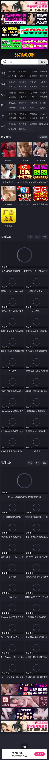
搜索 (43, 61)
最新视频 (6, 237)
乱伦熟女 (33, 97)
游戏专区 (43, 71)
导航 (3, 126)
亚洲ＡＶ (12, 82)
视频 (3, 83)
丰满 (30, 462)
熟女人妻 (12, 86)
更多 (45, 237)
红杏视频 (12, 128)
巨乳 (37, 237)
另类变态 (43, 97)
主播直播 (33, 86)
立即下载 (39, 754)
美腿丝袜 (12, 107)
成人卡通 (33, 92)
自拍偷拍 (22, 82)
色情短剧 (22, 128)
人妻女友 (33, 113)
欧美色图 (33, 103)
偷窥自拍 (12, 103)
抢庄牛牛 (43, 76)
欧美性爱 (43, 92)
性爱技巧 (43, 118)
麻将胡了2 (12, 76)
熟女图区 (33, 107)
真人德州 (22, 71)
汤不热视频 (43, 124)
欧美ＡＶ (33, 82)
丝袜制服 (22, 86)
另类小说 (22, 118)
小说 (3, 115)
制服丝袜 (12, 97)
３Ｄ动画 (43, 82)
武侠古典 (43, 113)
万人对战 (33, 71)
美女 (30, 237)
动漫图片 (43, 103)
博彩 (3, 73)
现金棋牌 (33, 76)
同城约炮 (12, 124)
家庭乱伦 (22, 113)
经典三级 (22, 97)
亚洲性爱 (12, 92)
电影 (3, 94)
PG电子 (12, 71)
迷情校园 (12, 118)
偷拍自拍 (22, 92)
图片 (3, 105)
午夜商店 (22, 124)
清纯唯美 (22, 107)
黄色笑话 (33, 118)
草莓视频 (33, 124)
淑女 (37, 462)
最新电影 (6, 462)
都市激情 (12, 113)
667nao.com (24, 55)
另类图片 (43, 107)
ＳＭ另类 (43, 86)
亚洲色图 (22, 103)
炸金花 (22, 76)
